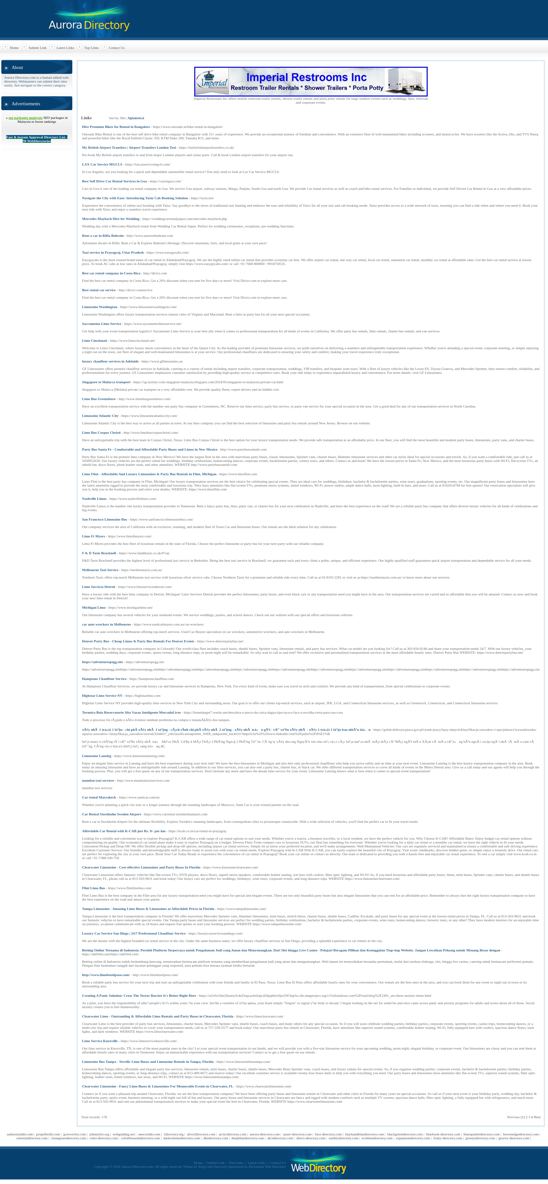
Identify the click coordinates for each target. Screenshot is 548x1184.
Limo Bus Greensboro (99, 399)
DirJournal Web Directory (267, 1166)
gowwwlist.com (74, 1134)
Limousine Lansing (96, 756)
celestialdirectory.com (32, 1138)
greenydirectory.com (480, 1138)
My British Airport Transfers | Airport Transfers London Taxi (129, 147)
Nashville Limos (94, 498)
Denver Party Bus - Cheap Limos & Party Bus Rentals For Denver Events (138, 641)
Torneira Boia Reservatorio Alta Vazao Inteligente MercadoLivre (131, 712)
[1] (523, 1117)
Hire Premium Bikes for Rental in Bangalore (116, 127)
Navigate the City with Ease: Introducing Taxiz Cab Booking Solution (135, 198)
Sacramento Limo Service (101, 324)
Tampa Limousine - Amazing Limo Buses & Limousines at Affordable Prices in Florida (148, 909)
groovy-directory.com (514, 1138)
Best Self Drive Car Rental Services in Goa (114, 181)
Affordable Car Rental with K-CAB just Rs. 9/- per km (123, 831)
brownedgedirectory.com (521, 1134)
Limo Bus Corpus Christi (101, 432)
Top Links (91, 48)
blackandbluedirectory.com (364, 1134)
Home (14, 48)
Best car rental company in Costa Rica (111, 273)
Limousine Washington (99, 307)
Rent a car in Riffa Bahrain (103, 235)
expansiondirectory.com (413, 1138)
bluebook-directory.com (443, 1134)
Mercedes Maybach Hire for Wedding (110, 219)
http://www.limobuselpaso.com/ (106, 975)
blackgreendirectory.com (405, 1134)
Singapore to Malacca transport (106, 382)
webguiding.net (124, 1134)
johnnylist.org (99, 1134)
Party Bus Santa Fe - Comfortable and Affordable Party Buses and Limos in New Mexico (149, 449)
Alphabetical (135, 118)
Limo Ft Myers (93, 536)
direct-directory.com (310, 1138)
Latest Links (65, 48)
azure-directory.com (297, 1134)
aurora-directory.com (265, 1134)
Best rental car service (99, 290)
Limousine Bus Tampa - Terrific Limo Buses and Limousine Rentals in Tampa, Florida (148, 1061)
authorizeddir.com (20, 1134)
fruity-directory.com (448, 1138)
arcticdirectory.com (232, 1134)
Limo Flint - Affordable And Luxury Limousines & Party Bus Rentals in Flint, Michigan (149, 474)
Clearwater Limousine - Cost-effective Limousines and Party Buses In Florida (141, 867)
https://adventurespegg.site (102, 662)
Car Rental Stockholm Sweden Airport (111, 814)
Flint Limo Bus (93, 888)
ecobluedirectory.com (377, 1138)
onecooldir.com (149, 1134)
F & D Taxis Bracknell (99, 553)
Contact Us (117, 48)
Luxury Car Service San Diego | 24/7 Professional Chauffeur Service (133, 933)
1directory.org (173, 1134)
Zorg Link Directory (213, 1166)
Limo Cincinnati (94, 340)
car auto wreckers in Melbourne (106, 624)
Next (537, 1117)
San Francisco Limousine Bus (104, 519)
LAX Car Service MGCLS (102, 164)
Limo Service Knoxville (100, 1041)
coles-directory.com (103, 1138)
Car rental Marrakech (99, 797)
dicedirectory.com (280, 1138)
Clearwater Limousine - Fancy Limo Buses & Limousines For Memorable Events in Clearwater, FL (157, 1086)
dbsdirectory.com (215, 1138)
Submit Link (37, 48)
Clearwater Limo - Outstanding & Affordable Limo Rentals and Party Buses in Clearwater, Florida (157, 1016)
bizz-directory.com (328, 1134)
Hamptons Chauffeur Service (104, 679)
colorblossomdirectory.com (140, 1138)
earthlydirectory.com (343, 1138)
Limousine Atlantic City (100, 416)
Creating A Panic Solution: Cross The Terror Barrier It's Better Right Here (139, 995)
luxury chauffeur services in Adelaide (110, 361)
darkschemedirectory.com (181, 1138)
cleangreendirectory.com (68, 1138)
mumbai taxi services (98, 780)
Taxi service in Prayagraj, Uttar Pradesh (113, 252)
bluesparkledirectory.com (482, 1134)
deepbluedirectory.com (248, 1138)
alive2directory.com (201, 1134)
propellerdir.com (48, 1134)
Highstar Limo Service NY (102, 695)
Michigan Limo (93, 607)
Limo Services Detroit (98, 587)
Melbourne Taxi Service (100, 570)
